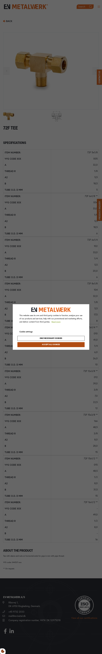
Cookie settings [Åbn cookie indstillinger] (26, 331)
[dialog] (51, 327)
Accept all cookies (51, 345)
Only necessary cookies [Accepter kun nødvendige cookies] (51, 338)
